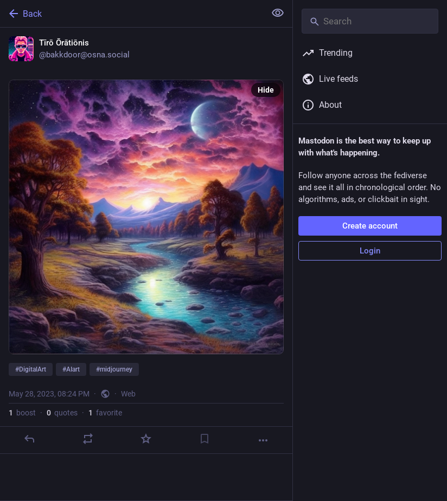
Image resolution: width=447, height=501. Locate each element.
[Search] (370, 21)
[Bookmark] (204, 438)
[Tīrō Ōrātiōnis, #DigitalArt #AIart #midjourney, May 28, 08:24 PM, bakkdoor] (146, 241)
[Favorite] (145, 438)
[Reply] (29, 438)
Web (128, 393)
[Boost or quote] (87, 438)
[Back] (131, 13)
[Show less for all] (277, 13)
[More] (263, 440)
